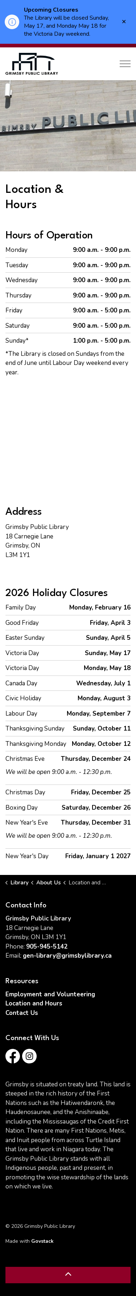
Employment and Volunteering (50, 994)
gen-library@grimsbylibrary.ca (67, 955)
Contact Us (21, 1013)
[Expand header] (125, 63)
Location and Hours (33, 1003)
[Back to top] (68, 1275)
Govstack (42, 1241)
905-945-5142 (46, 946)
